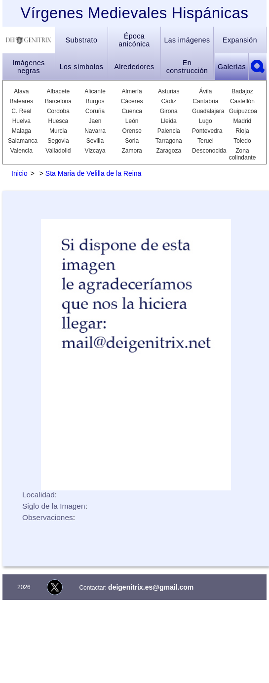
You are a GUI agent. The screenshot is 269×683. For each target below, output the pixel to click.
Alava (21, 91)
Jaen (95, 121)
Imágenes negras (28, 67)
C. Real (21, 111)
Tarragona (168, 140)
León (132, 121)
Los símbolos (81, 67)
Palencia (168, 130)
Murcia (58, 130)
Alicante (95, 91)
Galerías (232, 67)
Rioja (242, 130)
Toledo (242, 140)
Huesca (58, 121)
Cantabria (205, 101)
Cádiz (168, 101)
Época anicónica (134, 40)
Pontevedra (205, 130)
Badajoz (242, 91)
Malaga (21, 130)
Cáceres (132, 101)
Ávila (205, 91)
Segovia (58, 140)
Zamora (131, 150)
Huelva (21, 121)
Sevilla (95, 140)
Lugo (205, 121)
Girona (169, 111)
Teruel (205, 140)
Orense (131, 130)
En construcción (187, 67)
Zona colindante (242, 154)
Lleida (169, 121)
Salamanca (21, 140)
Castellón (242, 101)
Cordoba (58, 111)
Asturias (168, 91)
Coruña (95, 111)
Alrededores (134, 67)
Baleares (21, 101)
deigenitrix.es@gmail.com (150, 587)
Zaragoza (168, 150)
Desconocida (205, 150)
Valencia (21, 150)
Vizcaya (95, 150)
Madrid (242, 121)
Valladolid (58, 150)
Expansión (240, 40)
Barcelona (58, 101)
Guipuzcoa (242, 111)
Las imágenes (187, 40)
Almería (131, 91)
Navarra (95, 130)
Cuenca (131, 111)
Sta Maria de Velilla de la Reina (93, 173)
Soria (132, 140)
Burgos (95, 101)
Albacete (58, 91)
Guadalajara (205, 111)
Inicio (19, 173)
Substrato (81, 40)
